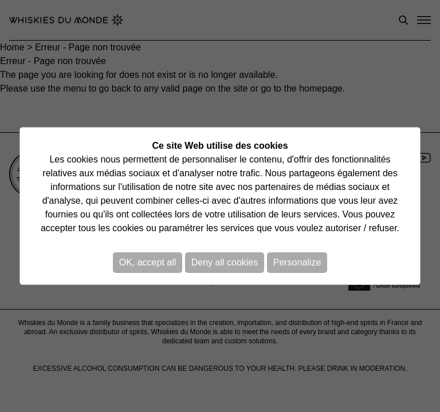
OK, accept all (147, 262)
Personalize (297, 262)
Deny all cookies (224, 262)
